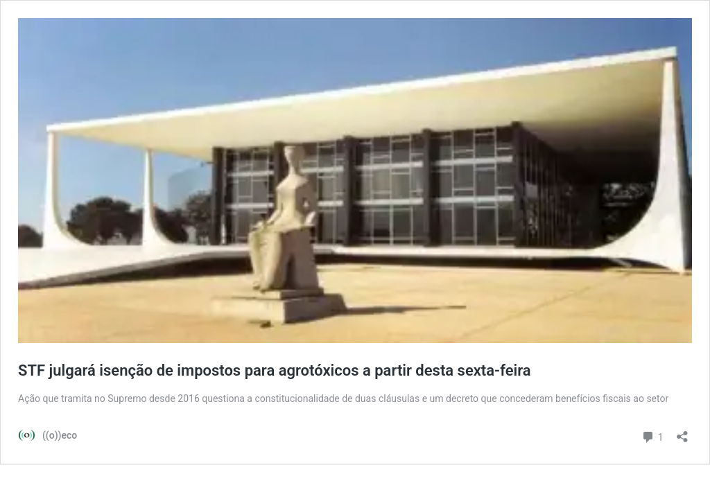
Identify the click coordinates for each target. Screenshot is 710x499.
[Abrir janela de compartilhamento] (682, 432)
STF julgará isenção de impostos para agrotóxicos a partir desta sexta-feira (274, 370)
